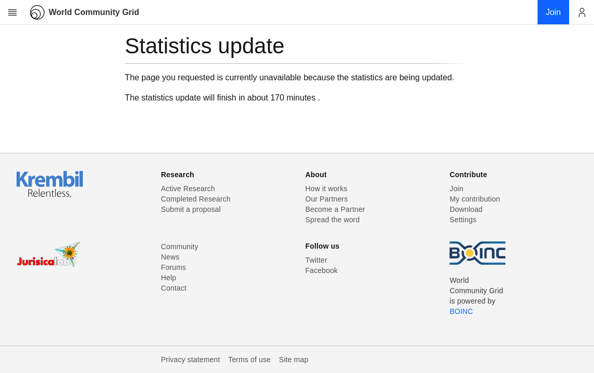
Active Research (188, 188)
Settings (463, 220)
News (170, 257)
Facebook (322, 270)
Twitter (316, 260)
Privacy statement (190, 359)
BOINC (461, 311)
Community (179, 246)
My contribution (475, 199)
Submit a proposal (191, 209)
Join (456, 188)
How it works (326, 188)
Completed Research (195, 199)
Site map (294, 359)
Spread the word (333, 220)
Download (466, 209)
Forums (173, 267)
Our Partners (327, 199)
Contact (173, 288)
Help (168, 278)
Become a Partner (335, 209)
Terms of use (249, 359)
